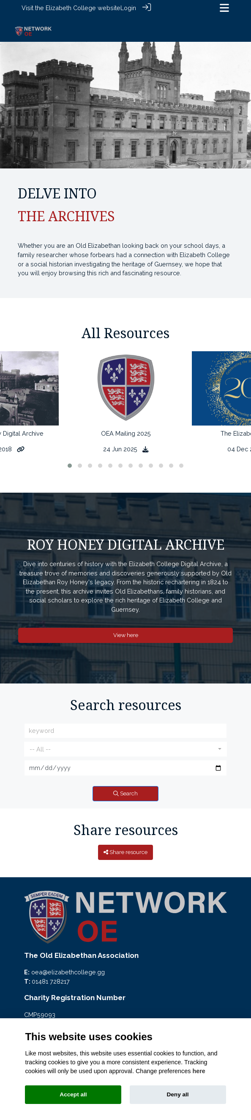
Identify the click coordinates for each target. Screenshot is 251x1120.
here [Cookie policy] (198, 1071)
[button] (70, 460)
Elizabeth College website (83, 7)
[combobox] (125, 744)
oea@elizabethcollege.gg (68, 967)
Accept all (73, 1094)
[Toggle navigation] (224, 7)
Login (128, 7)
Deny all (177, 1094)
